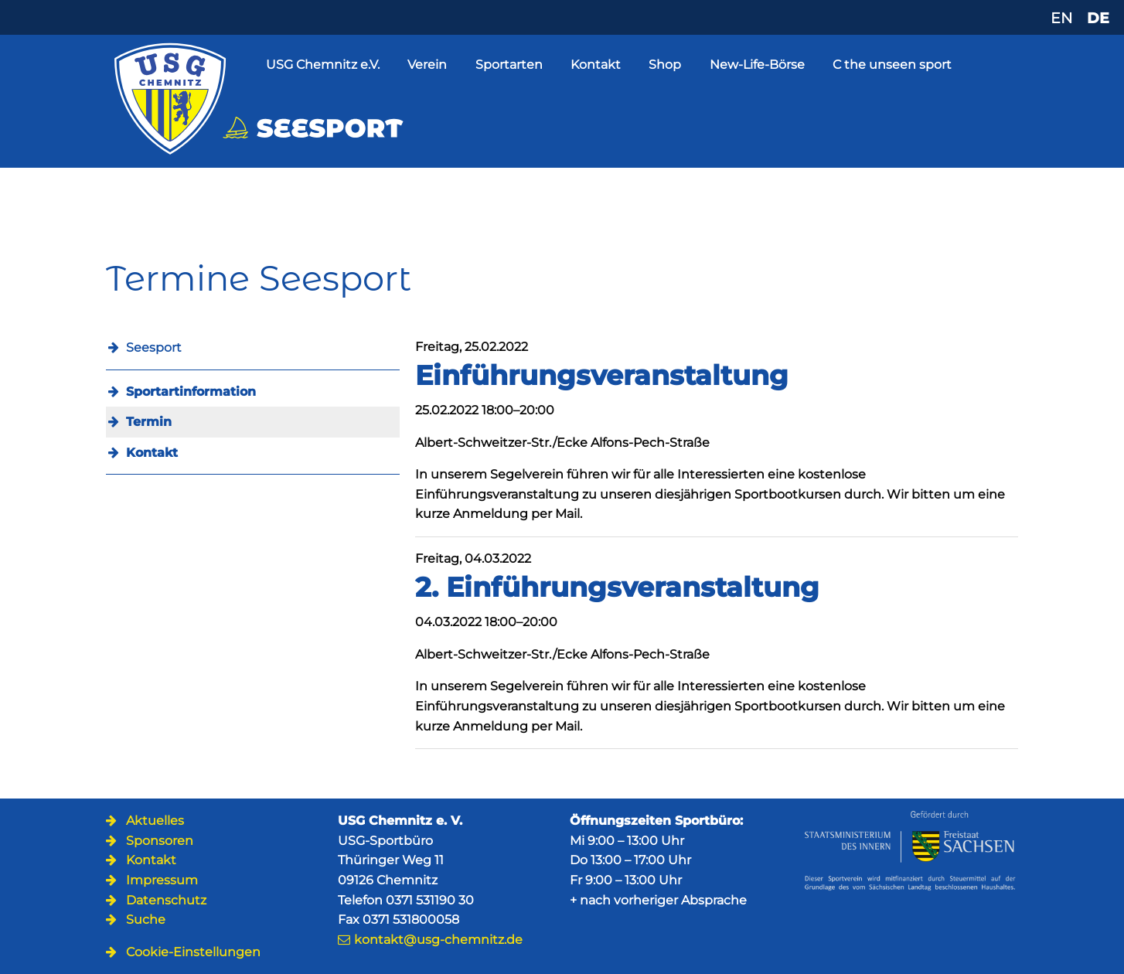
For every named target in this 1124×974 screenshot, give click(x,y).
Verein (427, 64)
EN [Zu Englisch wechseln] (1061, 18)
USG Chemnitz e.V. (323, 64)
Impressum (162, 880)
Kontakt (596, 64)
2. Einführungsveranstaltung (617, 587)
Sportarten (509, 64)
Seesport (154, 347)
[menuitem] (253, 391)
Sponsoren (159, 840)
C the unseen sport (892, 64)
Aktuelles (155, 820)
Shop (665, 64)
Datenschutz (166, 900)
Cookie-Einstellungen (193, 952)
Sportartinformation (191, 391)
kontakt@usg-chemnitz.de (438, 939)
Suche (145, 919)
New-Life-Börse (757, 64)
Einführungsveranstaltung (602, 375)
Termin (149, 421)
